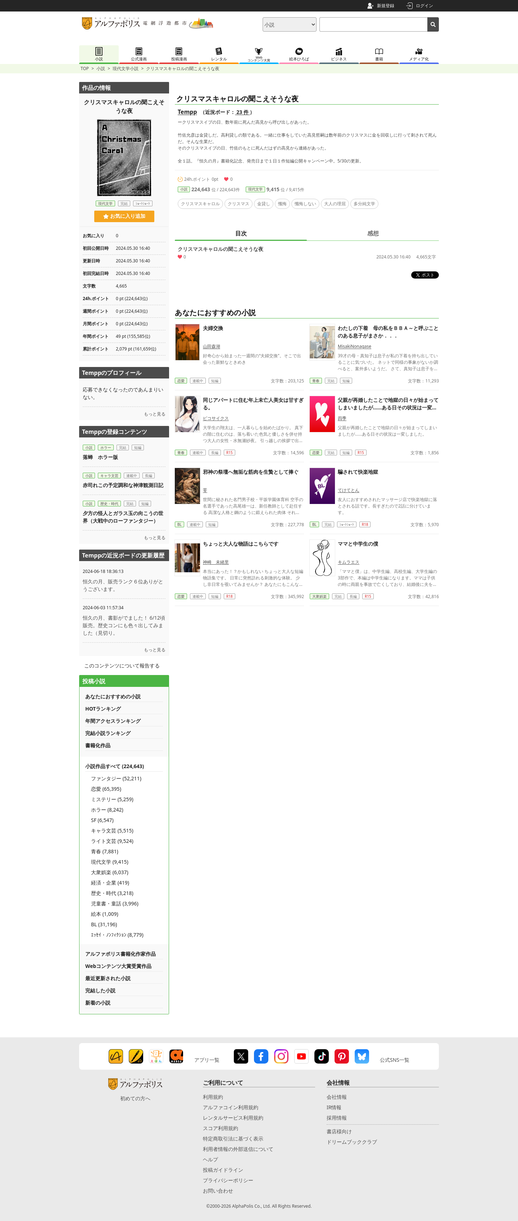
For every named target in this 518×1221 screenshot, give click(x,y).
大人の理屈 (335, 204)
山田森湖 (211, 346)
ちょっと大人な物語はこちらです (240, 543)
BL (179, 524)
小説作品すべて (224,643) (114, 766)
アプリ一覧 (206, 1059)
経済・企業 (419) (110, 882)
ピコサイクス (216, 418)
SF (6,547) (102, 820)
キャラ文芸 (109, 475)
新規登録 (385, 6)
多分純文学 (364, 204)
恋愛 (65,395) (106, 788)
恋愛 (181, 380)
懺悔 (282, 204)
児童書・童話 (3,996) (114, 903)
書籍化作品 (97, 745)
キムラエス (348, 562)
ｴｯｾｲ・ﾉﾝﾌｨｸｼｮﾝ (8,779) (117, 934)
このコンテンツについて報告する (122, 665)
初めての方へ (135, 1098)
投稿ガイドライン (223, 1169)
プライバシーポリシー (228, 1180)
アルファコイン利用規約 (230, 1107)
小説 (100, 68)
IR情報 (334, 1107)
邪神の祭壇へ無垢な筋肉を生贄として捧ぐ (251, 471)
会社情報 (337, 1096)
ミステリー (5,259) (112, 799)
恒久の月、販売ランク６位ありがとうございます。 (123, 585)
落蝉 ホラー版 (100, 457)
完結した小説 (100, 990)
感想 (373, 233)
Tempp (187, 112)
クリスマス (238, 204)
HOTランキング (103, 708)
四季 (342, 418)
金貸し (263, 204)
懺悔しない (305, 204)
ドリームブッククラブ (352, 1141)
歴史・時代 (109, 503)
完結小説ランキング (108, 733)
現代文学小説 (125, 68)
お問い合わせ (218, 1190)
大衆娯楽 (319, 596)
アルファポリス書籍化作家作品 (120, 953)
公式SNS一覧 (394, 1059)
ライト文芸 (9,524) (112, 840)
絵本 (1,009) (104, 913)
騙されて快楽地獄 (358, 471)
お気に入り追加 (124, 216)
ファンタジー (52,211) (116, 778)
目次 (241, 233)
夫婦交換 (213, 328)
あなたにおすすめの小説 (113, 696)
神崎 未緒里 (216, 562)
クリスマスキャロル (200, 204)
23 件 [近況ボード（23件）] (242, 112)
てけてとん (348, 490)
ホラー (105, 447)
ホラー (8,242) (107, 809)
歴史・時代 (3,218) (112, 893)
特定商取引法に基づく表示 (233, 1138)
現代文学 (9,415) (109, 861)
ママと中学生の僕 (358, 543)
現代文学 (255, 189)
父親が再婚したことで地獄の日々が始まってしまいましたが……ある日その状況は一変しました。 (388, 407)
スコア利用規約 (220, 1128)
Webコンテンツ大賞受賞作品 (118, 966)
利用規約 (213, 1096)
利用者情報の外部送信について (238, 1149)
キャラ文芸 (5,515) (112, 830)
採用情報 (337, 1117)
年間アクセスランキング (113, 720)
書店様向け (339, 1131)
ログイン (424, 6)
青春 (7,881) (104, 851)
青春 (315, 380)
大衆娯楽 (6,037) (109, 872)
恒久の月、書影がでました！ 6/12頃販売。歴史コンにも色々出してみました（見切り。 (124, 625)
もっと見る (154, 414)
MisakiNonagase (354, 346)
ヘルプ (210, 1159)
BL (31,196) (104, 924)
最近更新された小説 (108, 978)
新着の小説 (97, 1002)
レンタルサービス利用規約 (233, 1117)
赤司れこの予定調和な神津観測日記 (123, 485)
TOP (85, 68)
